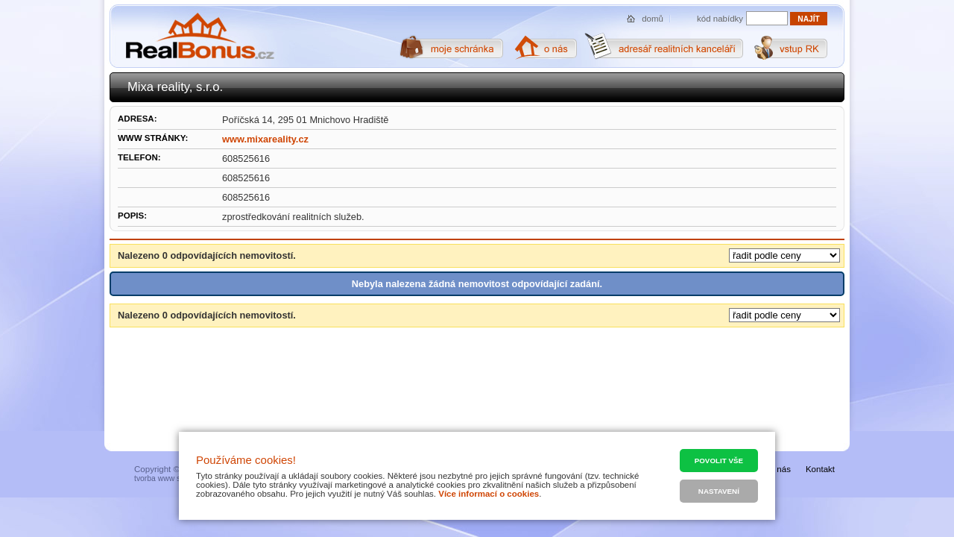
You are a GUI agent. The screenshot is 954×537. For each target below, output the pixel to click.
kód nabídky (720, 18)
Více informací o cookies (488, 493)
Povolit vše (719, 460)
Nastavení (718, 491)
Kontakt (820, 469)
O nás (779, 469)
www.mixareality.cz (265, 139)
